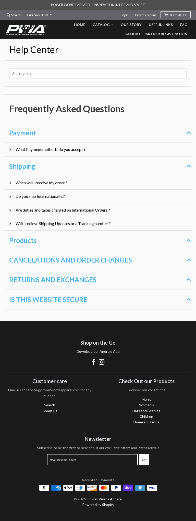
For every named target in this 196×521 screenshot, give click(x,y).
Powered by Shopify (98, 504)
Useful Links (161, 24)
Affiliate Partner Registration (156, 34)
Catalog (101, 24)
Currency (33, 15)
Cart (175, 15)
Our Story (131, 24)
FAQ (184, 24)
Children (146, 416)
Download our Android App (98, 351)
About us (49, 411)
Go (144, 459)
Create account (145, 15)
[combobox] (98, 73)
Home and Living (146, 422)
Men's (146, 399)
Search (49, 405)
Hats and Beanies (146, 411)
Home (79, 24)
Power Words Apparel (104, 499)
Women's (146, 405)
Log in (125, 15)
